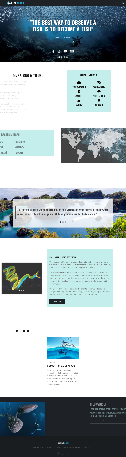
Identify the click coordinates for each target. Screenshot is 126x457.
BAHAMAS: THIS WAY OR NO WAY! (61, 365)
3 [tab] (66, 222)
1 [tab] (60, 222)
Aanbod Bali (57, 301)
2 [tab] (63, 222)
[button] (59, 57)
